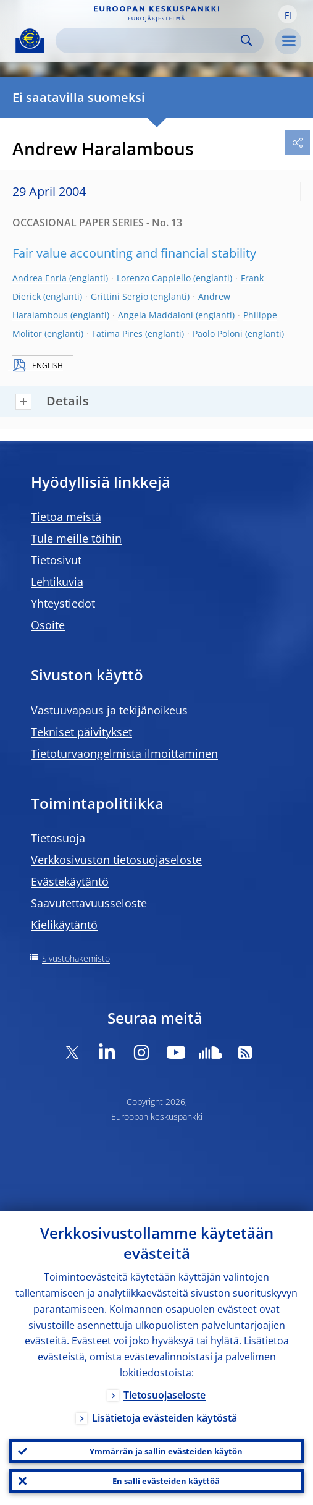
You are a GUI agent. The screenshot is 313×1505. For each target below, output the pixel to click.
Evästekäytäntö (70, 881)
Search (246, 40)
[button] (287, 14)
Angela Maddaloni (155, 315)
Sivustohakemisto (76, 958)
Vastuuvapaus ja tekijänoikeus (109, 710)
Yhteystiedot (63, 603)
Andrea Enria (39, 278)
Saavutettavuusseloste (89, 903)
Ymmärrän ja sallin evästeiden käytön (166, 1451)
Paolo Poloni (218, 333)
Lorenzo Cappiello (154, 278)
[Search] (149, 40)
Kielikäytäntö (64, 924)
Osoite (48, 624)
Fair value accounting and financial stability (134, 253)
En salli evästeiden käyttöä (166, 1480)
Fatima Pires (117, 333)
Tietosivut (56, 560)
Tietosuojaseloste (164, 1395)
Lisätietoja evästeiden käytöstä (164, 1418)
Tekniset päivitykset (81, 731)
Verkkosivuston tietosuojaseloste (116, 859)
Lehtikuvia (57, 581)
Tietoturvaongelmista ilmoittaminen (124, 753)
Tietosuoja (58, 838)
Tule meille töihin (76, 538)
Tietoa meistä (66, 516)
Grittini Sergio (119, 296)
